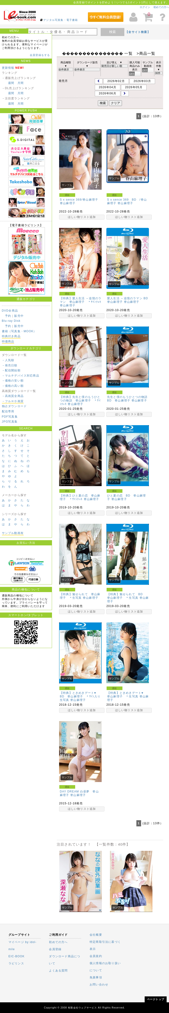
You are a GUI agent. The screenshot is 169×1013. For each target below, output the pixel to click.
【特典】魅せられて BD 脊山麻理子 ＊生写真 (126, 596)
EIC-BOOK (17, 956)
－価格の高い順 (13, 385)
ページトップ (155, 999)
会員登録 (55, 949)
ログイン (145, 7)
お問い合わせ (99, 984)
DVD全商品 (10, 310)
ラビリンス (16, 963)
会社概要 (96, 934)
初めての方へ (161, 7)
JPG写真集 (10, 421)
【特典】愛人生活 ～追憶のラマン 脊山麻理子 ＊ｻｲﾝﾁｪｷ (80, 300)
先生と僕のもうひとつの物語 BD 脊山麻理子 (129, 398)
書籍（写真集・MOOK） (19, 331)
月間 (20, 83)
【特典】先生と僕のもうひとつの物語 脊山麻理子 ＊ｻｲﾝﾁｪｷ (80, 400)
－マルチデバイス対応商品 (20, 375)
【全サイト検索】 (137, 32)
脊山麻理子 (67, 203)
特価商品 (8, 341)
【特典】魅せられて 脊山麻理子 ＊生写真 (80, 596)
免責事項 (96, 977)
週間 (11, 83)
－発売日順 (9, 365)
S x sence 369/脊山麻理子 (79, 199)
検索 (112, 32)
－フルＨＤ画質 (13, 401)
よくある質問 (58, 970)
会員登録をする (40, 55)
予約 (8, 316)
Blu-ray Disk (11, 320)
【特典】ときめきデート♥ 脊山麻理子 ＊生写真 (127, 694)
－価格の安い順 (13, 380)
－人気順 (8, 360)
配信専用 (8, 411)
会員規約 (96, 956)
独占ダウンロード (14, 406)
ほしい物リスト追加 (82, 217)
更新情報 (8, 67)
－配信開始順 (11, 370)
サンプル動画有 (13, 533)
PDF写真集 (10, 416)
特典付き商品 (11, 336)
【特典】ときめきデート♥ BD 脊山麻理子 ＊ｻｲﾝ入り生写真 (80, 696)
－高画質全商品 (13, 396)
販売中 (19, 316)
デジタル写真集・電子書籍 (60, 19)
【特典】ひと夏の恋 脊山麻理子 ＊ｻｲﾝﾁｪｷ (80, 497)
